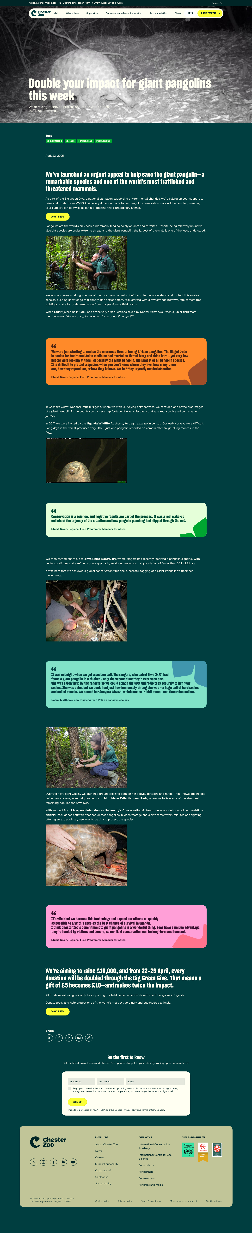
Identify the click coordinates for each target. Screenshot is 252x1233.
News (178, 13)
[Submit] (221, 3)
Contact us (101, 1177)
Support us (92, 13)
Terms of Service (150, 1110)
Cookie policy (102, 1201)
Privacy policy (125, 1201)
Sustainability (103, 1183)
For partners (146, 1171)
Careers (99, 1157)
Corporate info (103, 1170)
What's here (72, 13)
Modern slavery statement (183, 1201)
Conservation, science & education (124, 13)
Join (190, 13)
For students (146, 1165)
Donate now (57, 216)
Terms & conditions (151, 1201)
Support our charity (106, 1163)
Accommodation (158, 13)
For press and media (151, 1184)
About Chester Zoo (106, 1144)
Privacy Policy (129, 1110)
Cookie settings (214, 1201)
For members (147, 1178)
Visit (56, 13)
